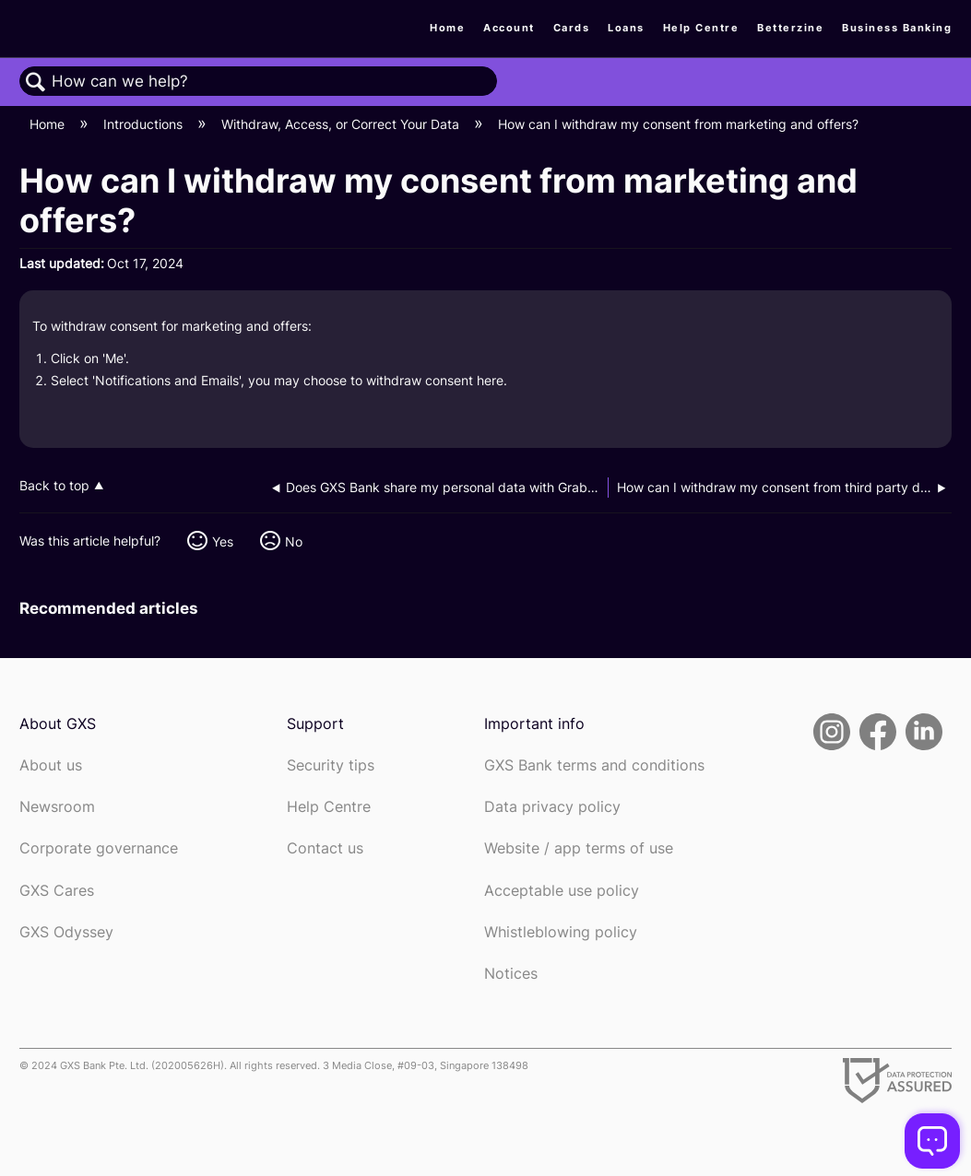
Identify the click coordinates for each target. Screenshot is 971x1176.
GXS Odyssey (66, 932)
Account (509, 27)
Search (36, 82)
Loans (626, 27)
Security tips (330, 765)
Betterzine (790, 27)
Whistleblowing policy (560, 932)
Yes (222, 541)
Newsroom (57, 807)
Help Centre (701, 27)
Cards (571, 27)
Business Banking (897, 27)
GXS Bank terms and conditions (594, 765)
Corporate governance (98, 848)
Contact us (325, 848)
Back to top (54, 485)
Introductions (144, 124)
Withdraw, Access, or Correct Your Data (342, 124)
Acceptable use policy (561, 891)
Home (447, 27)
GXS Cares (56, 891)
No (293, 541)
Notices (511, 973)
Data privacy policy (552, 807)
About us (50, 765)
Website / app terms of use (578, 848)
